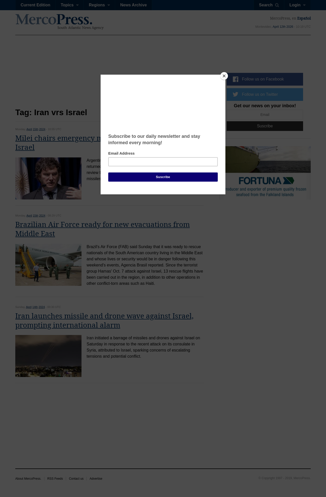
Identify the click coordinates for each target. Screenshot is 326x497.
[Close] (224, 76)
